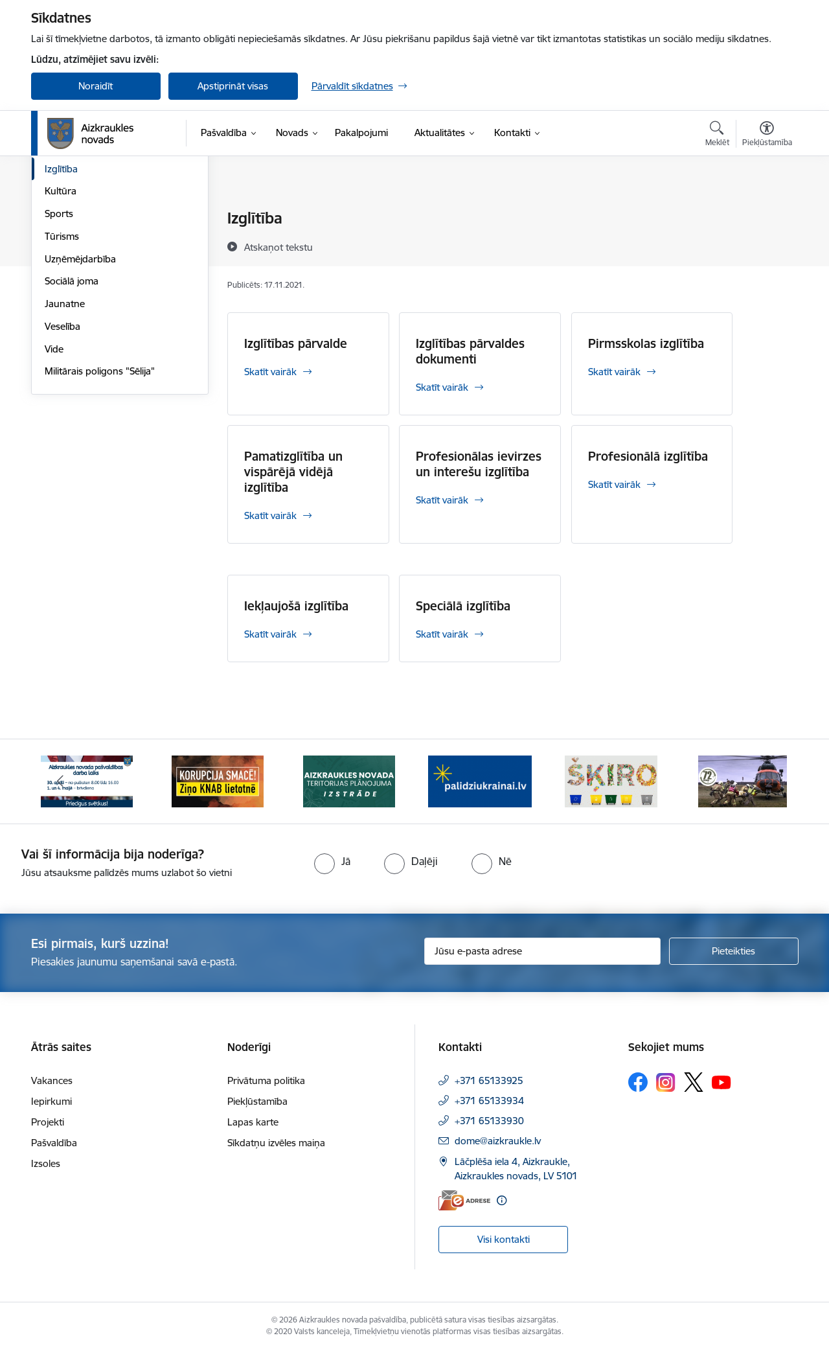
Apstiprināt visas (233, 86)
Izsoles (45, 1163)
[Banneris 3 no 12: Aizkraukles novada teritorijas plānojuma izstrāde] (349, 780)
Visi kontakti (503, 1239)
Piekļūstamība (257, 1101)
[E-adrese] (464, 1200)
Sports (59, 352)
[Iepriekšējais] (60, 781)
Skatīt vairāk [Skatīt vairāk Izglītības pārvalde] (270, 371)
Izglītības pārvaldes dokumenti (470, 351)
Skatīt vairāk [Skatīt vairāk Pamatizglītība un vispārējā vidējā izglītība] (270, 515)
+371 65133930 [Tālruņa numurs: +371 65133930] (489, 1120)
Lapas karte (252, 1122)
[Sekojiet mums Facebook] (638, 1082)
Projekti (47, 1122)
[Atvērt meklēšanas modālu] (717, 135)
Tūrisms (62, 375)
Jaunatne (65, 442)
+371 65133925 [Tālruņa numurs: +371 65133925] (489, 1080)
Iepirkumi (51, 1101)
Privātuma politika (266, 1080)
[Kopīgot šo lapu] (766, 245)
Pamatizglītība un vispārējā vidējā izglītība (293, 471)
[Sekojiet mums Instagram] (666, 1082)
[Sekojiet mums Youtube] (721, 1081)
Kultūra (60, 329)
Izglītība (61, 307)
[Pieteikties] (734, 951)
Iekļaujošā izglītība (296, 606)
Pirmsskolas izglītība (646, 343)
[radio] (332, 861)
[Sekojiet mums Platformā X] (693, 1082)
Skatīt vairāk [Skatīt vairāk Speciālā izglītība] (442, 634)
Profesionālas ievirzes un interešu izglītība (478, 463)
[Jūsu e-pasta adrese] (542, 951)
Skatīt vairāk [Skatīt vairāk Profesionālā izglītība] (614, 484)
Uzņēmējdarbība (80, 397)
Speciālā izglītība (463, 606)
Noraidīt (95, 86)
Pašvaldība (54, 1143)
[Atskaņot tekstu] (278, 247)
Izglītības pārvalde (295, 343)
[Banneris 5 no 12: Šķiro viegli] (611, 780)
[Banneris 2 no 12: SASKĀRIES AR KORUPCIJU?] (218, 780)
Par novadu (70, 219)
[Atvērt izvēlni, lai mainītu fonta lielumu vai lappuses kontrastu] (767, 135)
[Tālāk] (768, 781)
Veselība (62, 465)
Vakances (52, 1080)
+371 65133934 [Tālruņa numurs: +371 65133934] (489, 1100)
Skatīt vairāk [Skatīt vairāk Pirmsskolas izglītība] (614, 371)
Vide (54, 487)
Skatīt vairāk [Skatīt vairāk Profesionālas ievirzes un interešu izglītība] (442, 500)
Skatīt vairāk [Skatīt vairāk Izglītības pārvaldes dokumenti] (442, 387)
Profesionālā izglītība (648, 456)
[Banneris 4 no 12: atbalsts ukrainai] (480, 780)
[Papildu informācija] (501, 1200)
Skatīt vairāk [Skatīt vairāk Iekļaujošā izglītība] (270, 634)
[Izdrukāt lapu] (766, 213)
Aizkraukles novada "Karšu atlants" (103, 279)
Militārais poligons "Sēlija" (100, 509)
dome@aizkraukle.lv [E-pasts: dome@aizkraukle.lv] (498, 1141)
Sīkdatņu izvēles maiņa (276, 1143)
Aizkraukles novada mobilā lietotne (103, 246)
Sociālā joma (71, 419)
